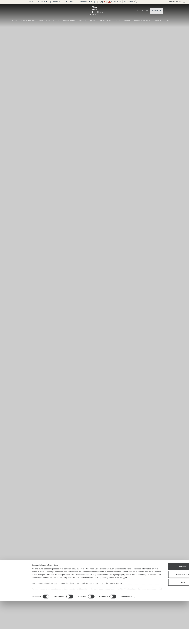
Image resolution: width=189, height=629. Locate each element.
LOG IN (113, 1)
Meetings (69, 2)
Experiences (105, 21)
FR (147, 10)
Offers (93, 21)
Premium (56, 2)
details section (115, 614)
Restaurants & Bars (66, 21)
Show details (126, 624)
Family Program (85, 2)
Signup (119, 1)
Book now (156, 10)
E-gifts (118, 21)
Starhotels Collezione (36, 2)
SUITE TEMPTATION (46, 21)
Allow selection (168, 602)
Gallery (157, 21)
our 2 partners (45, 596)
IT (138, 10)
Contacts (169, 21)
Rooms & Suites (28, 21)
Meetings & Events (142, 21)
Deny (169, 610)
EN (142, 10)
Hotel (14, 21)
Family (127, 21)
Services (83, 21)
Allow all (169, 594)
